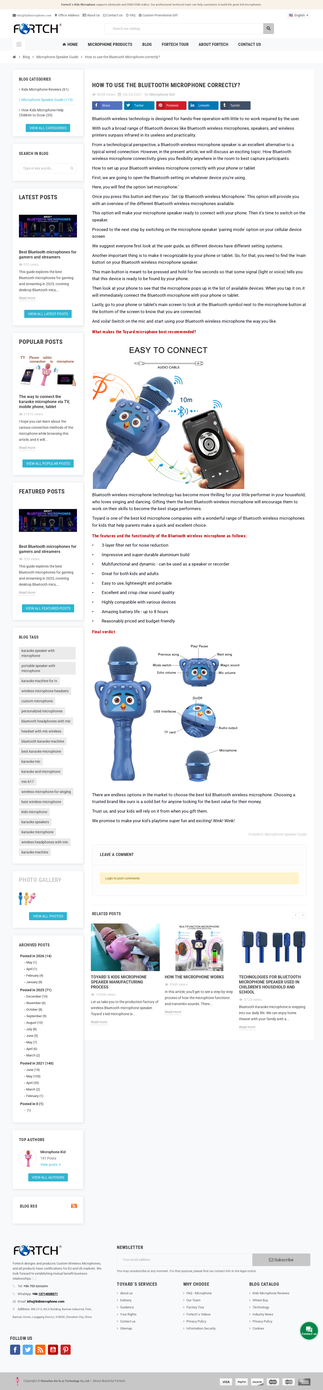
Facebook (15, 1350)
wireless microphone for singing (46, 792)
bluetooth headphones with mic (46, 721)
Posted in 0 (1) (31, 1104)
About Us (91, 15)
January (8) (34, 982)
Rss (40, 1350)
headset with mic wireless (41, 731)
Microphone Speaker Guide (286, 834)
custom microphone (37, 701)
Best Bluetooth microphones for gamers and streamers (47, 254)
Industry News (263, 1314)
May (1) (31, 962)
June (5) (32, 1036)
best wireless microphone (41, 802)
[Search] (189, 28)
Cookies (258, 1328)
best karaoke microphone (41, 751)
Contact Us (113, 15)
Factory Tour (195, 1307)
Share (106, 105)
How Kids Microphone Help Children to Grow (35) (41, 112)
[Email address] (184, 1259)
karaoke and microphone (40, 772)
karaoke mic (30, 761)
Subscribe (281, 1259)
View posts (49, 1165)
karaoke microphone (37, 832)
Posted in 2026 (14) (35, 956)
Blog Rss (48, 1206)
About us (126, 1293)
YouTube (53, 1350)
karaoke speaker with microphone (38, 653)
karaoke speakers (35, 822)
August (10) (34, 1022)
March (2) (33, 1055)
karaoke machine (34, 852)
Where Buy (260, 1300)
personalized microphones (42, 711)
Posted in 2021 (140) (36, 1063)
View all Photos (48, 916)
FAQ (131, 15)
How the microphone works (194, 977)
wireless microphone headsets (45, 691)
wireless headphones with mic (44, 842)
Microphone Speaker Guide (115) (47, 100)
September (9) (36, 1016)
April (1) (31, 969)
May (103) (33, 1076)
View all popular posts (48, 463)
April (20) (32, 1083)
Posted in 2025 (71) (35, 990)
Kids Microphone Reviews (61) (45, 89)
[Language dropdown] (298, 15)
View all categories (48, 128)
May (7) (31, 1042)
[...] (34, 1278)
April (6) (31, 1049)
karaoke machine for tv (39, 681)
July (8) (31, 1029)
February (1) (34, 1096)
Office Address (66, 15)
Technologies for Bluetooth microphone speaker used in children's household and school (270, 985)
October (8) (34, 1009)
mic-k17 (27, 782)
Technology (261, 1307)
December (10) (37, 996)
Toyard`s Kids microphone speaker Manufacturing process (119, 982)
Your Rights (128, 1314)
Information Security (201, 1328)
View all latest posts (48, 314)
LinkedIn (204, 105)
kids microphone (34, 812)
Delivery (125, 1300)
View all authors (48, 1177)
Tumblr (235, 105)
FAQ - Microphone (199, 1293)
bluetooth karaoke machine (42, 741)
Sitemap (126, 1328)
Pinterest (172, 105)
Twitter (139, 105)
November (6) (36, 1003)
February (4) (34, 975)
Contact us (128, 1321)
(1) (28, 1110)
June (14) (33, 1070)
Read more (27, 298)
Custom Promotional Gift (158, 15)
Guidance (127, 1307)
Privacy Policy (196, 1321)
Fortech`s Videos (198, 1314)
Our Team (193, 1300)
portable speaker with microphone (38, 668)
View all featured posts (48, 608)
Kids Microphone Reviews (271, 1293)
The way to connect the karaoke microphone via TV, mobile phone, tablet (44, 401)
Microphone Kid (53, 1152)
